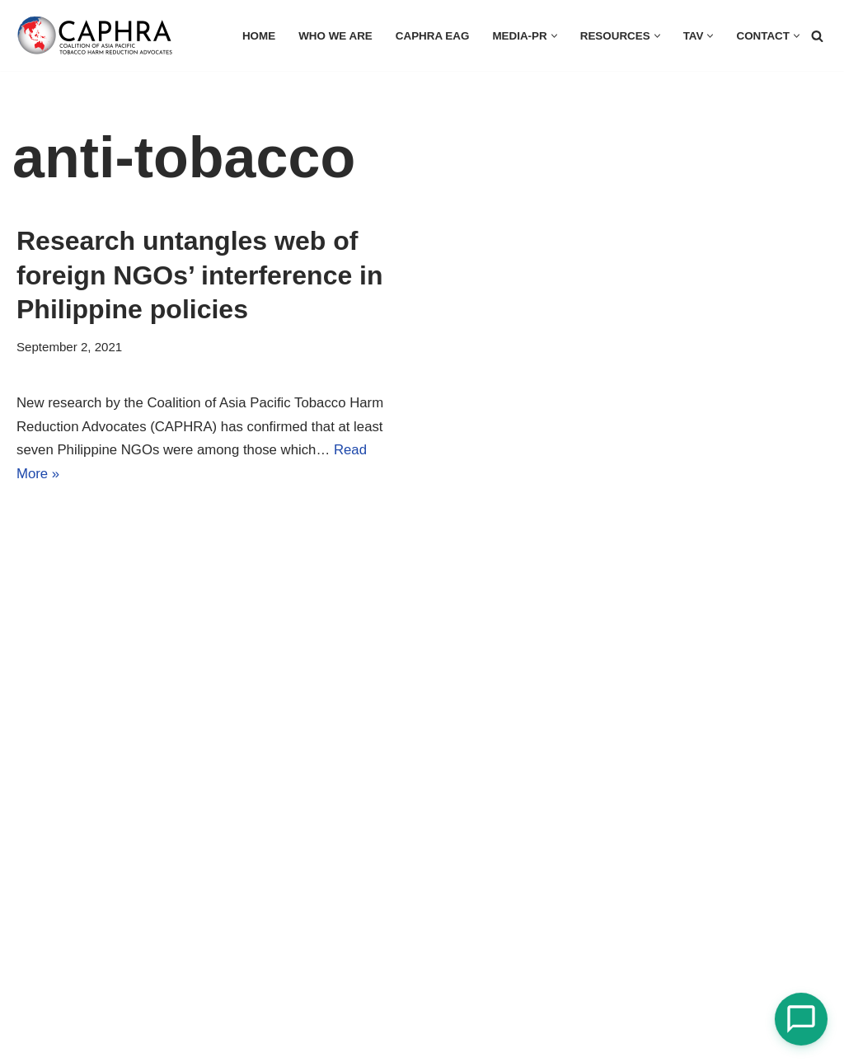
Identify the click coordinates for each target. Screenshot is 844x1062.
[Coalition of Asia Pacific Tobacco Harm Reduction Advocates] (98, 35)
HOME (254, 36)
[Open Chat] (801, 1019)
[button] (552, 36)
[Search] (817, 36)
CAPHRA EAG (429, 36)
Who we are (330, 36)
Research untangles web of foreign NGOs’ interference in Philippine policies (199, 275)
